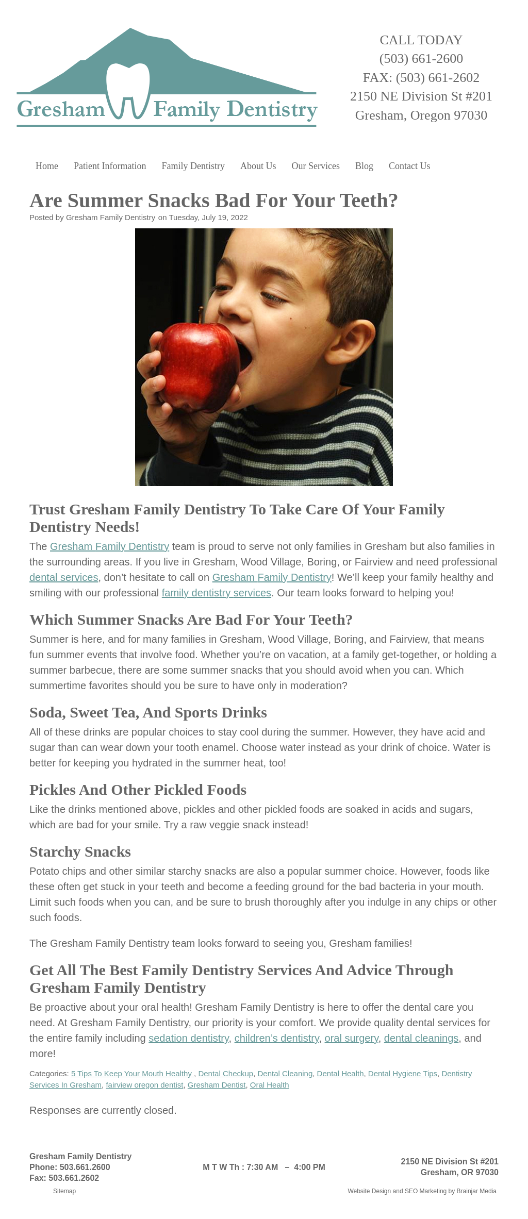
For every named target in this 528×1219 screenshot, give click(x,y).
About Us (258, 166)
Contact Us (410, 166)
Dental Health (340, 1073)
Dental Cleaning (285, 1073)
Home (47, 166)
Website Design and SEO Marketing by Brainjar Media (422, 1191)
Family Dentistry (193, 166)
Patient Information (110, 166)
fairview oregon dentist (144, 1084)
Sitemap (64, 1191)
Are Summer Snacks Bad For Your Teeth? (216, 200)
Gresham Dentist (217, 1084)
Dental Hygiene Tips (402, 1073)
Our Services (315, 166)
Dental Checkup (225, 1073)
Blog (364, 166)
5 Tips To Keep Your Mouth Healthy (132, 1073)
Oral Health (269, 1084)
